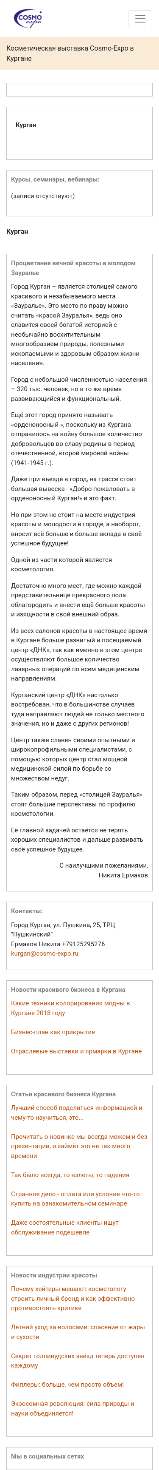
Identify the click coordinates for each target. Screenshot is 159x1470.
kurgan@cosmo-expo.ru (44, 953)
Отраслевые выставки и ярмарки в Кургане (76, 1051)
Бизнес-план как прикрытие (53, 1032)
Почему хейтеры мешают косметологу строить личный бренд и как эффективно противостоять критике (73, 1298)
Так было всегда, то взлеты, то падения (70, 1175)
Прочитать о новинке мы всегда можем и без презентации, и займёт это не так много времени (79, 1146)
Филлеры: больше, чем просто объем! (67, 1384)
